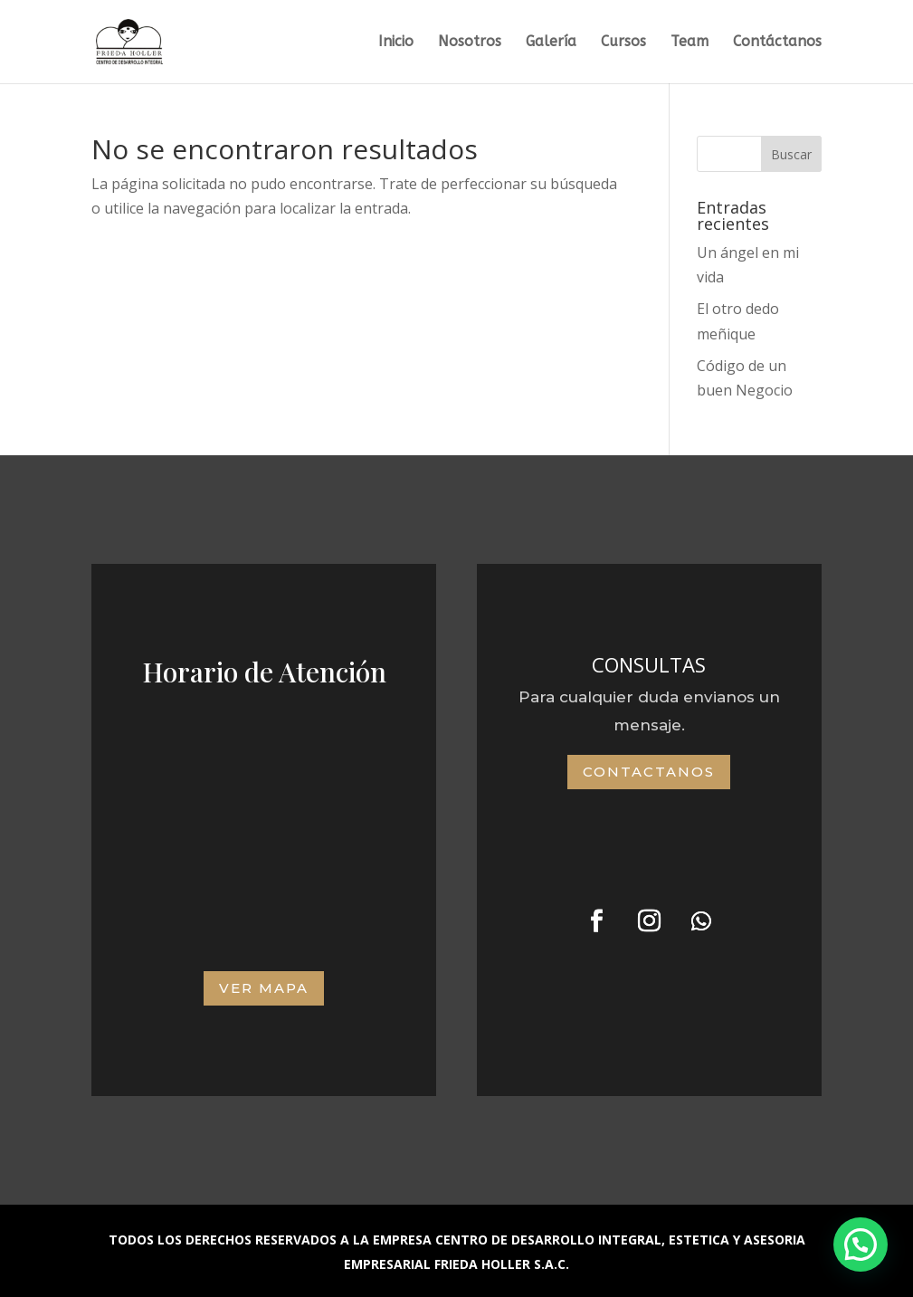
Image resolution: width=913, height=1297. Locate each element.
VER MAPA (264, 988)
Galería (551, 42)
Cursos (623, 42)
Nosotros (469, 42)
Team (689, 42)
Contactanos (649, 771)
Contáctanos (777, 42)
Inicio (396, 42)
